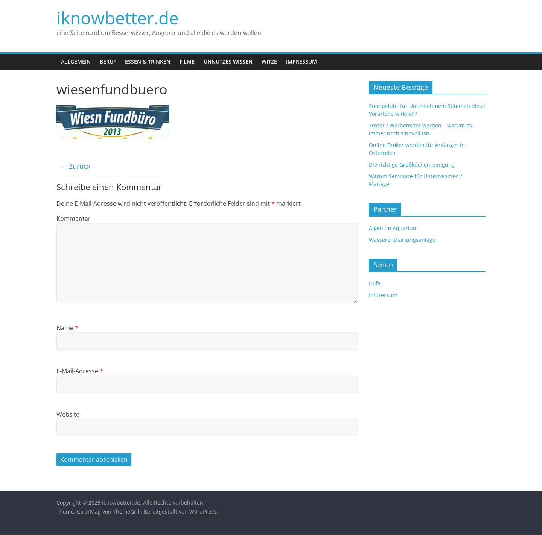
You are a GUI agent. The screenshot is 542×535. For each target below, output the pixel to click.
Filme (187, 61)
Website (67, 414)
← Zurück (75, 166)
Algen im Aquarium (393, 228)
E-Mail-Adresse (79, 371)
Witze (269, 61)
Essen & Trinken (148, 61)
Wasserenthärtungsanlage (402, 239)
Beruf (108, 61)
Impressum (301, 61)
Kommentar (73, 218)
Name (67, 328)
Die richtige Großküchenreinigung (412, 164)
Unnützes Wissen (228, 61)
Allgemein (76, 61)
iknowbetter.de (117, 17)
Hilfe (375, 283)
